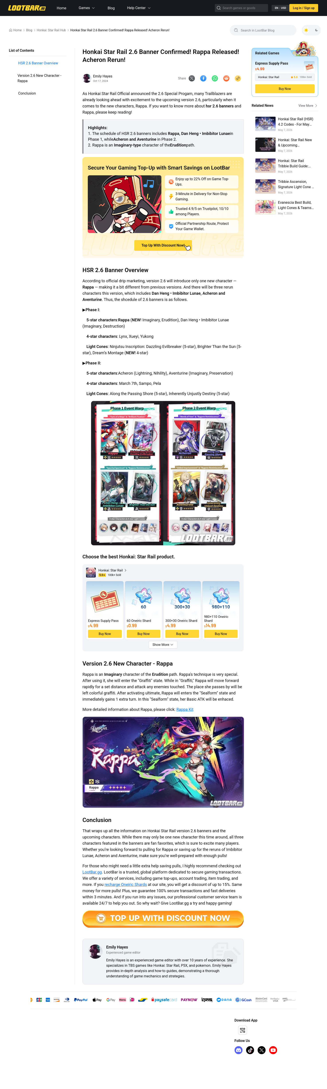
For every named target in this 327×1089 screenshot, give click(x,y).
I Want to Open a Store (174, 1036)
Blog (111, 8)
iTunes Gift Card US (44, 1057)
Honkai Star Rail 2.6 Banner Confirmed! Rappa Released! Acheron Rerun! (119, 30)
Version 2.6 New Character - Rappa (39, 78)
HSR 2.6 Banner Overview (38, 63)
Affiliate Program (171, 1029)
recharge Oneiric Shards (125, 885)
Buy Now (285, 89)
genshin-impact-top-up (46, 1029)
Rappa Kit (185, 710)
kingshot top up (41, 1043)
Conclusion (27, 93)
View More (308, 106)
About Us (101, 1029)
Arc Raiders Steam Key (46, 1064)
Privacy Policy (104, 1043)
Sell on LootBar (169, 1043)
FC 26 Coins (39, 1050)
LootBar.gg (92, 873)
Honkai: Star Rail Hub (51, 30)
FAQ (97, 1050)
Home (61, 8)
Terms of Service (106, 1036)
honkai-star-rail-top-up (46, 1036)
